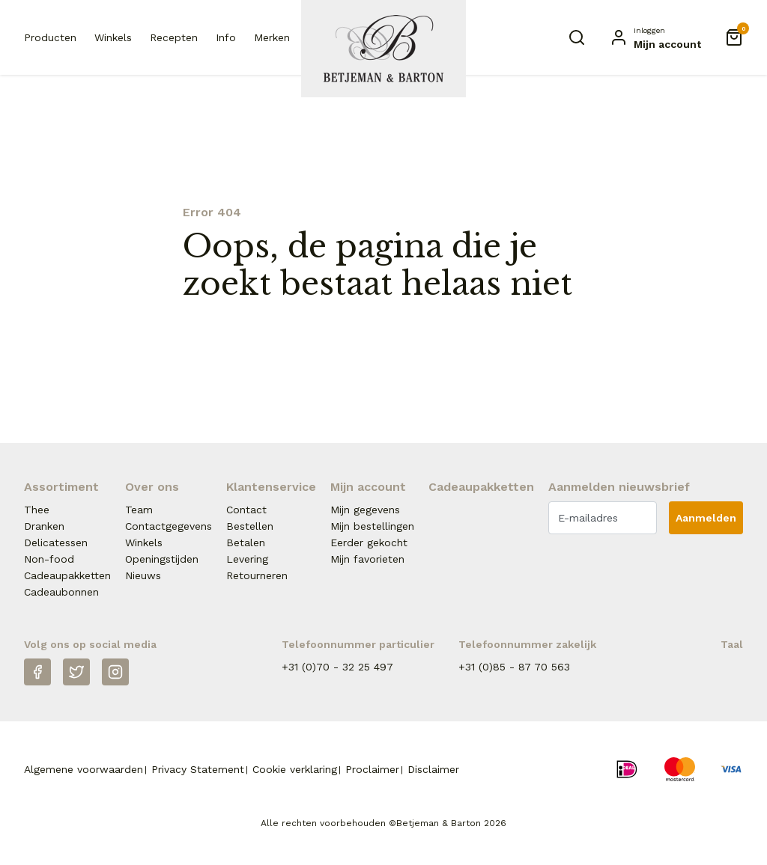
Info (226, 37)
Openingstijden (161, 559)
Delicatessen (56, 542)
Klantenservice (271, 487)
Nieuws (143, 575)
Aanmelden (706, 518)
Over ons (152, 487)
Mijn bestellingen (372, 526)
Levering (247, 559)
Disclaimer (433, 769)
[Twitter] (76, 671)
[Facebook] (37, 671)
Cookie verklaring (294, 769)
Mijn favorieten (367, 559)
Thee (36, 510)
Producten (50, 37)
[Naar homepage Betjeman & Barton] (383, 48)
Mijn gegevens (365, 510)
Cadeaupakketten (67, 575)
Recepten (174, 37)
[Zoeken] (577, 37)
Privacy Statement (197, 769)
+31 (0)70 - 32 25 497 (337, 667)
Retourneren (257, 575)
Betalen (245, 542)
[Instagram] (115, 671)
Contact (246, 510)
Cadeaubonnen (61, 592)
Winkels (113, 37)
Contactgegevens (168, 526)
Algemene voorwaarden (83, 769)
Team (139, 510)
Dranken (44, 526)
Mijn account (368, 487)
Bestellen (249, 526)
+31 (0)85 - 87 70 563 (514, 667)
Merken (272, 37)
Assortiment (61, 487)
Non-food (49, 559)
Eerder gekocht (368, 542)
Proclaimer (372, 769)
